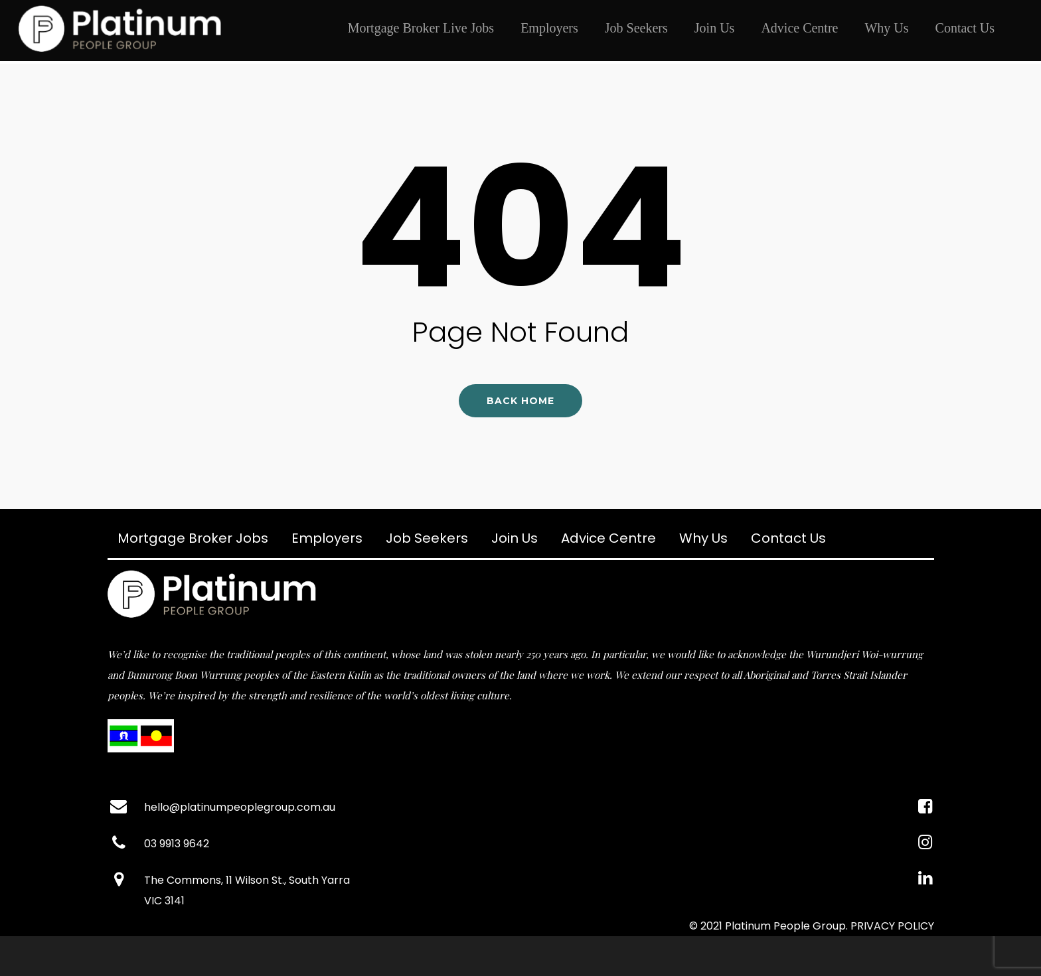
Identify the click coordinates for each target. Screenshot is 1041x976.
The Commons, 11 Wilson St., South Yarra (247, 880)
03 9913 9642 (176, 843)
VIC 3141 (164, 900)
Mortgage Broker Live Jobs (421, 28)
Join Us (714, 28)
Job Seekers (636, 28)
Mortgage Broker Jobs (193, 538)
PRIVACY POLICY (892, 926)
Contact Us (965, 28)
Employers (549, 28)
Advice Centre (799, 28)
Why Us (886, 28)
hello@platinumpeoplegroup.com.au (239, 807)
